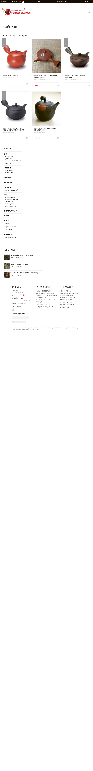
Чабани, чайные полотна (11, 237)
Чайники (16, 78)
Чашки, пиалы (8, 230)
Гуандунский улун (10, 197)
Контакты (36, 330)
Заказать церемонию (18, 314)
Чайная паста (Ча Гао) (11, 211)
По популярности (9, 35)
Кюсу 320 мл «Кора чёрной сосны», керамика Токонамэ (13, 129)
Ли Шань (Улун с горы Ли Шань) (17, 264)
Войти (87, 1)
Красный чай (8, 187)
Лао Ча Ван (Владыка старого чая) (18, 256)
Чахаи (6, 227)
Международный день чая (44, 307)
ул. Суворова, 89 (18, 295)
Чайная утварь (9, 235)
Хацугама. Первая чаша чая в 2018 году (45, 301)
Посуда (6, 221)
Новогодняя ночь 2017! (43, 304)
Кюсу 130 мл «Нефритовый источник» (75, 76)
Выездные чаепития (66, 302)
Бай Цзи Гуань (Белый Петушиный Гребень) (21, 273)
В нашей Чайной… (65, 291)
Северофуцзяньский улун (12, 204)
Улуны (6, 195)
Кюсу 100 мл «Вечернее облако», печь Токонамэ (46, 76)
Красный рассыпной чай (11, 190)
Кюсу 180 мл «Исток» (10, 76)
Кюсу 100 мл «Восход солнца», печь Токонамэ (45, 129)
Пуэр (5, 154)
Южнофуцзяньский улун (12, 199)
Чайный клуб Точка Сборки (19, 328)
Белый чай (7, 177)
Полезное (7, 216)
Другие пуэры (8, 159)
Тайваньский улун (10, 202)
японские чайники (8, 78)
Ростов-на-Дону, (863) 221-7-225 (11, 1)
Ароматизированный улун (12, 206)
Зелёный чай (8, 168)
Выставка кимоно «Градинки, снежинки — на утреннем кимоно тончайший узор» (46, 295)
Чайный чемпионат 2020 (43, 291)
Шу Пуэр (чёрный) (9, 156)
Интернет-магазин (35, 328)
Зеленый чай (8, 170)
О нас (38, 1)
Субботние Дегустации (67, 305)
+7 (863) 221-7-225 (17, 298)
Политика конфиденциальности (21, 330)
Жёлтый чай (8, 182)
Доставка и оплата (62, 1)
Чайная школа (64, 307)
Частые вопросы (58, 328)
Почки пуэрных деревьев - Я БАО (13, 161)
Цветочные (8, 163)
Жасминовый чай (9, 172)
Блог (49, 328)
